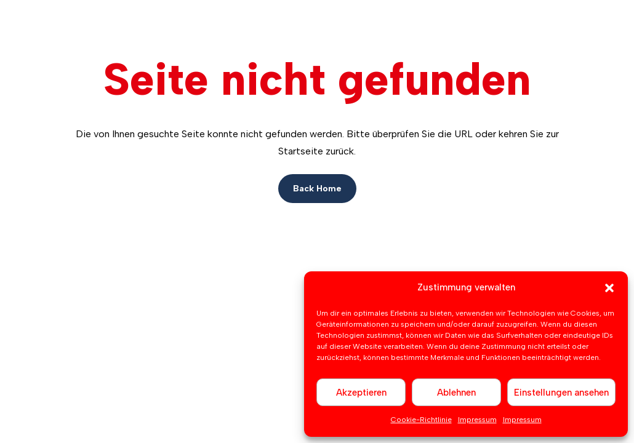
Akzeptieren (361, 392)
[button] (609, 288)
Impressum (477, 419)
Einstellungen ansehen (561, 392)
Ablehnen (456, 392)
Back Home (317, 188)
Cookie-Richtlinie (421, 419)
